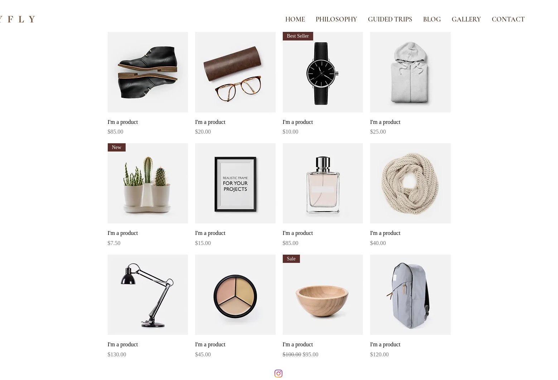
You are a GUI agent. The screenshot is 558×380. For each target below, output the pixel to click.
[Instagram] (278, 373)
